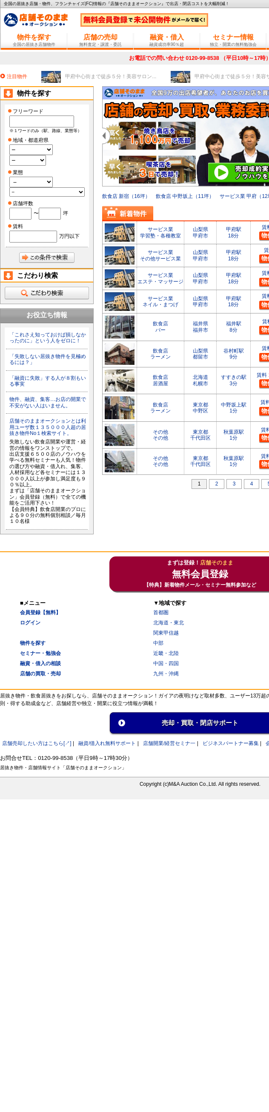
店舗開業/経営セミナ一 (169, 743)
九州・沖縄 (166, 674)
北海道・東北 (168, 623)
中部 (158, 643)
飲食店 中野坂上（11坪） (185, 193)
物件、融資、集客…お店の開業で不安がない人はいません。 (47, 402)
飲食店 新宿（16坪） (126, 193)
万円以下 (69, 236)
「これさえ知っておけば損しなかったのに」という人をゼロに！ (47, 338)
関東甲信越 (166, 633)
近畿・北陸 (166, 653)
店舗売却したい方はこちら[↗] (37, 743)
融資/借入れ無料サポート (107, 743)
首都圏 (161, 612)
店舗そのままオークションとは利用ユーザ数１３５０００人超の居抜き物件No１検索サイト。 (47, 427)
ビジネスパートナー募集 (231, 743)
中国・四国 (166, 663)
